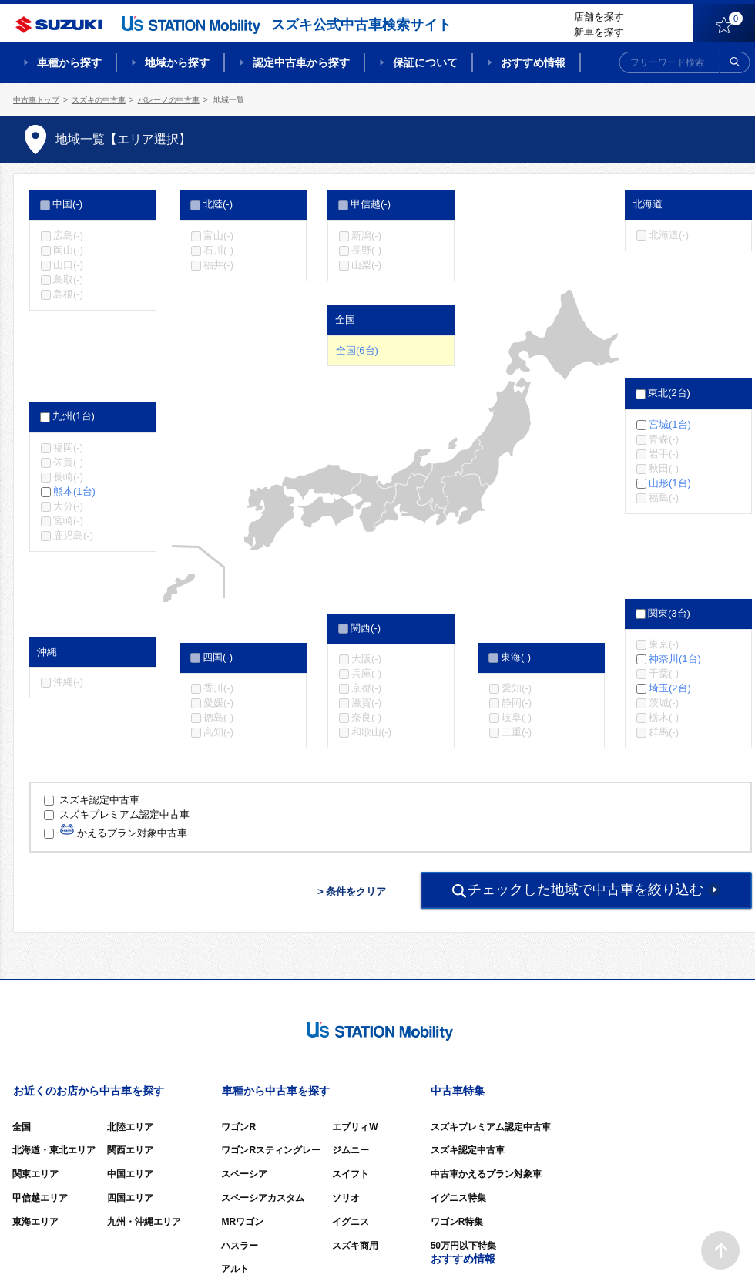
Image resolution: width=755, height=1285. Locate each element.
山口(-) (68, 265)
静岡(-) (517, 702)
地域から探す (177, 62)
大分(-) (68, 506)
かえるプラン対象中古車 (115, 833)
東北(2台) (669, 393)
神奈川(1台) (675, 658)
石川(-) (218, 250)
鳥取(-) (68, 279)
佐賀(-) (68, 462)
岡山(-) (68, 250)
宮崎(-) (68, 520)
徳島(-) (218, 717)
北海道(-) (669, 235)
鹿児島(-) (73, 535)
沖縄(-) (68, 682)
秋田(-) (664, 468)
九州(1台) (73, 416)
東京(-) (664, 644)
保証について (425, 62)
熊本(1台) (74, 491)
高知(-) (218, 732)
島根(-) (68, 294)
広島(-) (68, 235)
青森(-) (664, 439)
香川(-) (218, 688)
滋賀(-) (366, 702)
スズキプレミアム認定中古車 (117, 814)
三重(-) (517, 732)
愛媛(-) (218, 702)
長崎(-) (68, 477)
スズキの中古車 (99, 100)
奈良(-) (366, 717)
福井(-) (218, 265)
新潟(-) (366, 235)
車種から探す (69, 62)
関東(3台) (669, 613)
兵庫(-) (366, 673)
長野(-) (366, 250)
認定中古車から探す (301, 62)
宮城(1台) (670, 423)
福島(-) (664, 497)
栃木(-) (664, 717)
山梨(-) (366, 265)
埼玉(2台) (670, 688)
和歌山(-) (371, 732)
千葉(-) (664, 673)
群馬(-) (664, 732)
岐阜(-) (517, 717)
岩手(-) (664, 453)
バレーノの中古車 (169, 100)
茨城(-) (664, 702)
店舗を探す (599, 16)
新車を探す (599, 32)
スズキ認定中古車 (91, 800)
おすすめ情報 (533, 62)
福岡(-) (68, 446)
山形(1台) (670, 483)
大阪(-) (366, 658)
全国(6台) (357, 350)
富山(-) (218, 235)
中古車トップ (36, 100)
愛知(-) (517, 688)
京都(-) (366, 688)
